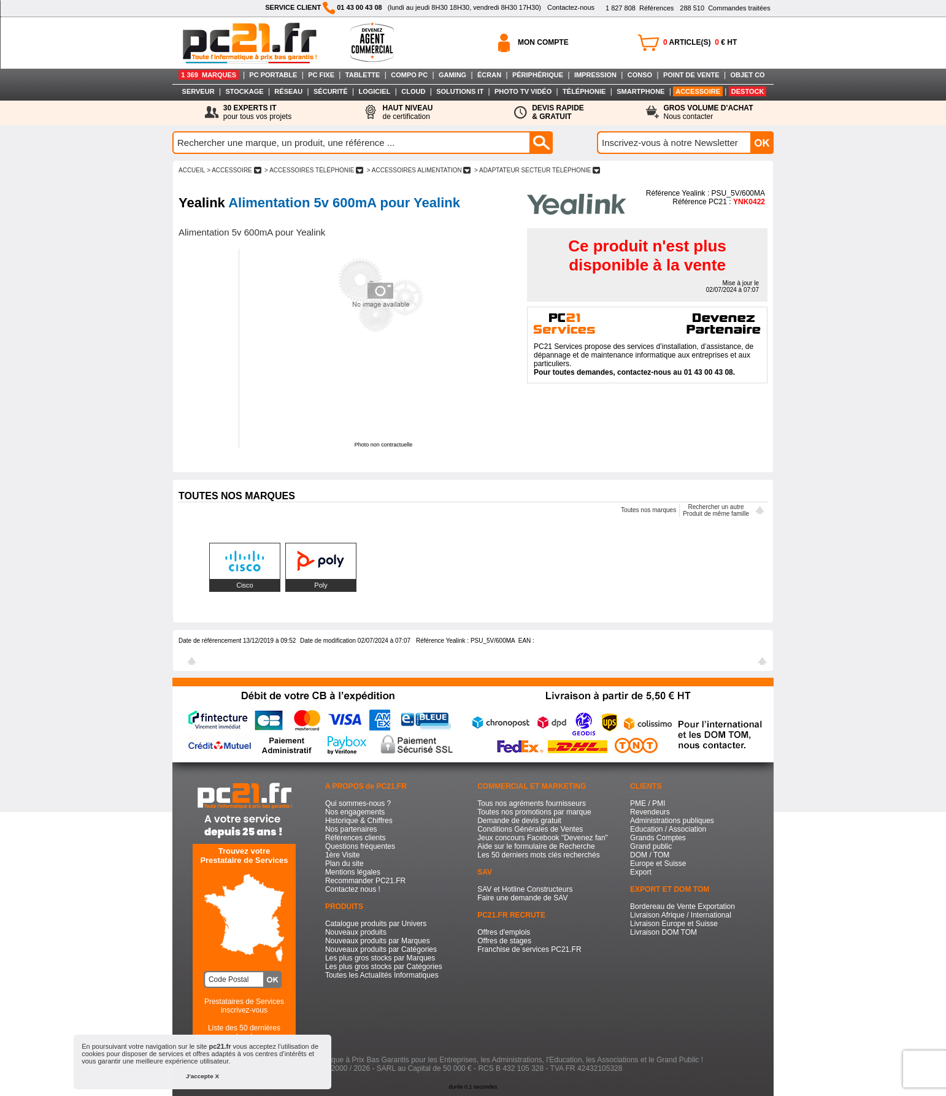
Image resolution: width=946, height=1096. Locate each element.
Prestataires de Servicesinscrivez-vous (244, 1005)
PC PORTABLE (273, 75)
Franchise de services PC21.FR (529, 949)
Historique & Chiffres (359, 820)
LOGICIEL (374, 91)
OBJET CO (747, 75)
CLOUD (413, 91)
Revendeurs (650, 812)
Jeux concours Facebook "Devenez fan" (542, 837)
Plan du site (344, 863)
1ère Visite (342, 855)
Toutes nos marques (648, 510)
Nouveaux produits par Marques (377, 941)
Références (640, 8)
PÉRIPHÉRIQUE (537, 75)
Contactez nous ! (352, 889)
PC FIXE (321, 75)
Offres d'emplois (503, 932)
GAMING (452, 75)
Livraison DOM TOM (663, 932)
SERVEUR (198, 91)
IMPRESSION (595, 75)
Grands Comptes (658, 837)
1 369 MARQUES (208, 75)
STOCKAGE (244, 91)
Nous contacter (708, 112)
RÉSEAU (288, 91)
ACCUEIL (192, 170)
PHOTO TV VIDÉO (523, 91)
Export (641, 872)
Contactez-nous (570, 7)
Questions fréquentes (360, 846)
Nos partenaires (351, 829)
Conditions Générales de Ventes (530, 829)
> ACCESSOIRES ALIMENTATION (418, 170)
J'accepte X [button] (202, 1076)
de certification (407, 112)
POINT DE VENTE (691, 75)
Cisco (244, 585)
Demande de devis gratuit (519, 820)
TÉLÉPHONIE (584, 91)
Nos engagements (355, 812)
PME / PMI (647, 803)
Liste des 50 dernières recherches (244, 1032)
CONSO (640, 75)
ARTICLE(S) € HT (700, 42)
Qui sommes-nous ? (358, 803)
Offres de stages (504, 941)
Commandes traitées (725, 8)
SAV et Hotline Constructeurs (524, 889)
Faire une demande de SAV (522, 898)
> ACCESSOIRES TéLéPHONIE (314, 170)
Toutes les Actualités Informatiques (382, 975)
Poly (320, 585)
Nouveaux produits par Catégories (381, 949)
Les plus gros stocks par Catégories (383, 966)
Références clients (355, 837)
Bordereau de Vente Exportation (682, 906)
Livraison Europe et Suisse (674, 923)
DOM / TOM (649, 855)
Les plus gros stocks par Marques (380, 958)
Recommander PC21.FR (365, 880)
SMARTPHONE (640, 91)
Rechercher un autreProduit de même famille (716, 510)
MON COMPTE (543, 42)
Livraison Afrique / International (680, 915)
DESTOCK (747, 91)
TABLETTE (362, 75)
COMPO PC (409, 75)
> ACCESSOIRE (234, 170)
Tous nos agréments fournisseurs (531, 803)
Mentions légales (352, 872)
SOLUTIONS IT (459, 91)
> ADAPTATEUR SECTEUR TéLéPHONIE (537, 170)
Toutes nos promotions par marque (534, 812)
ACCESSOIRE (697, 91)
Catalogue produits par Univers (375, 923)
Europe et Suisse (658, 863)
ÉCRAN (489, 75)
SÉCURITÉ (330, 91)
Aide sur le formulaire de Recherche (535, 846)
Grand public (651, 846)
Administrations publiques (672, 820)
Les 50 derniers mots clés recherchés (538, 855)
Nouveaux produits (355, 932)
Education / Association (668, 829)
